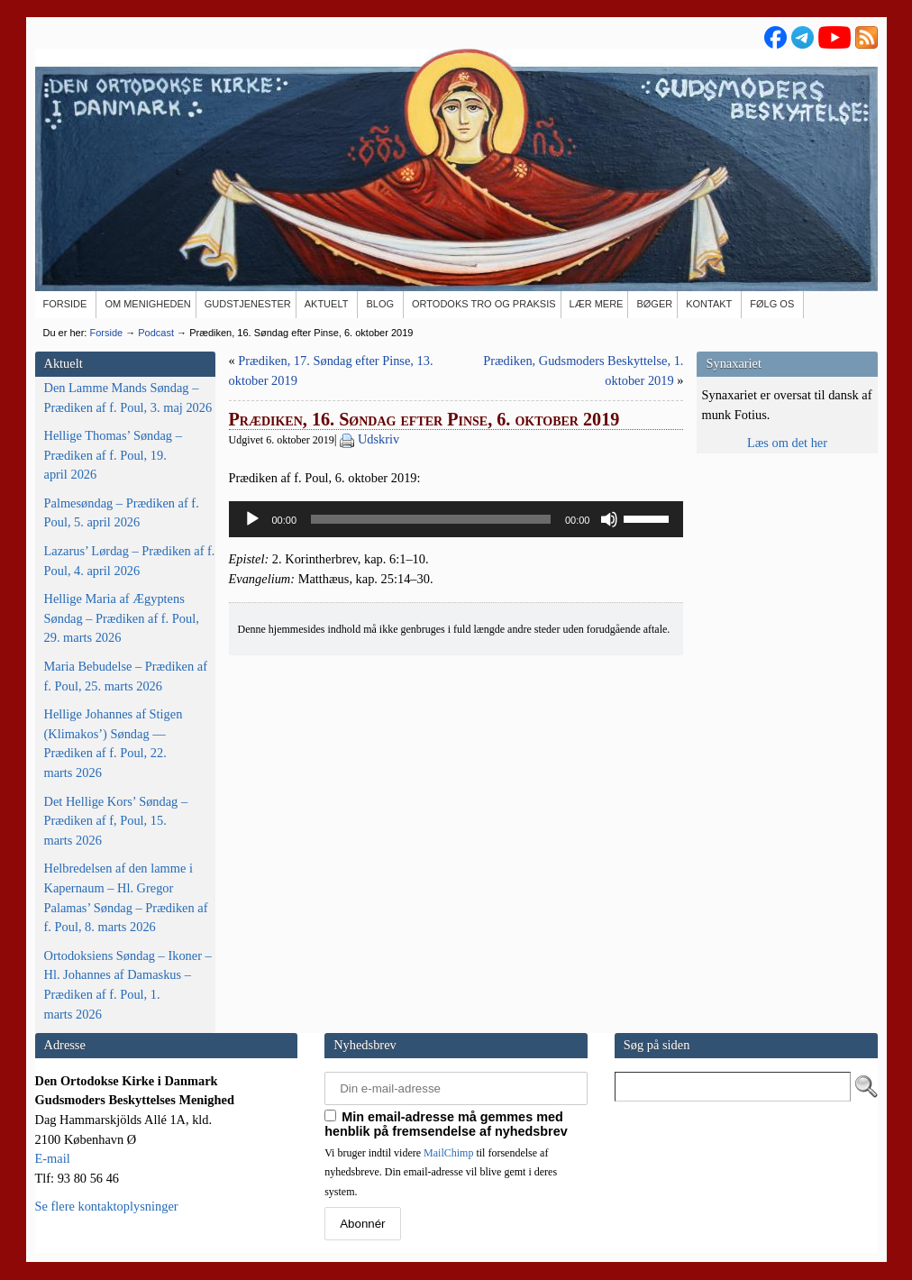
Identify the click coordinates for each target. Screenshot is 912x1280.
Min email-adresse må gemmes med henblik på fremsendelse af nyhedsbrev (446, 1124)
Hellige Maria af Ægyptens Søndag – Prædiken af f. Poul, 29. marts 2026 (121, 618)
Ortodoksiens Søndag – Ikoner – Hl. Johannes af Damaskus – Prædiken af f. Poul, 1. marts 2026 (128, 984)
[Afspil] (252, 519)
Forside (106, 332)
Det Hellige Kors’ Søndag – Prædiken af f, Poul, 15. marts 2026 (116, 820)
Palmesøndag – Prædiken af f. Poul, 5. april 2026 (121, 513)
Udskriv (378, 439)
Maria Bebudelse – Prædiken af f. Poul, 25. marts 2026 (125, 676)
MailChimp (448, 1153)
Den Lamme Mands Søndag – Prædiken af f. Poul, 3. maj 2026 (128, 397)
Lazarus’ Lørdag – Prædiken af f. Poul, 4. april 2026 (129, 561)
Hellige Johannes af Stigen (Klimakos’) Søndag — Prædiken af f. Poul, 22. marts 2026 (113, 743)
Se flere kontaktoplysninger (106, 1206)
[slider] (431, 519)
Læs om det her (787, 442)
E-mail (52, 1158)
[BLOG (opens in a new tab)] (381, 304)
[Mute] (609, 519)
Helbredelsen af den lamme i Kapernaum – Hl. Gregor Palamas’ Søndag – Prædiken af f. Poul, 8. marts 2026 (126, 897)
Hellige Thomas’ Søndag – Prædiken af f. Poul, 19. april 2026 (113, 454)
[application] (456, 519)
